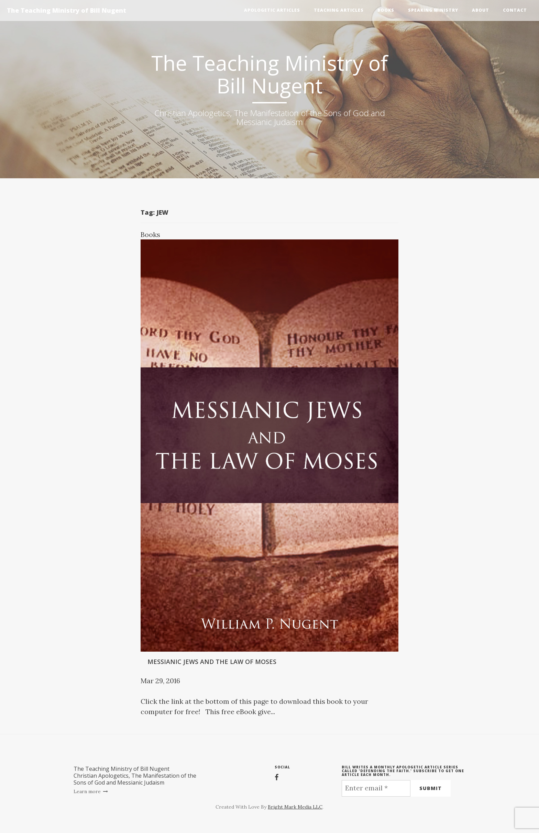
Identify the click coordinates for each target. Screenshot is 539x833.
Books (385, 10)
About (480, 10)
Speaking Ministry (433, 10)
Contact (515, 10)
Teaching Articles (339, 10)
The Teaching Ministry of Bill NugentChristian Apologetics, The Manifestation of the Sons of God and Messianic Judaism (135, 775)
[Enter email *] (376, 788)
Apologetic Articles (272, 10)
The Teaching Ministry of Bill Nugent (66, 10)
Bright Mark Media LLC (295, 807)
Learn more (91, 791)
